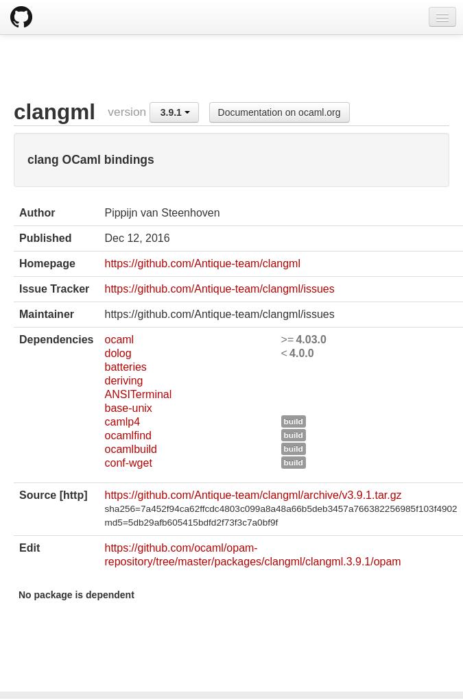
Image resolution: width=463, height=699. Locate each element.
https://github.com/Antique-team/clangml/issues (219, 289)
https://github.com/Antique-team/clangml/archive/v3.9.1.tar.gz (252, 495)
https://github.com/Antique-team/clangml (202, 263)
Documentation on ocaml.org (279, 112)
